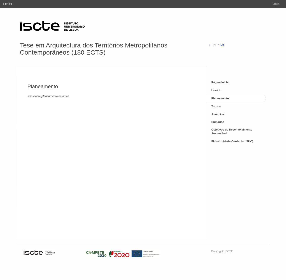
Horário (216, 90)
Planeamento (220, 98)
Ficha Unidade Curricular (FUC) (232, 141)
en (222, 44)
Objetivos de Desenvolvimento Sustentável (231, 131)
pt (214, 44)
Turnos (216, 106)
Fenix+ (7, 4)
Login (276, 3)
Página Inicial (220, 82)
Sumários (217, 122)
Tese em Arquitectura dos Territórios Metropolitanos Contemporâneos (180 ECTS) (93, 49)
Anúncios (217, 114)
